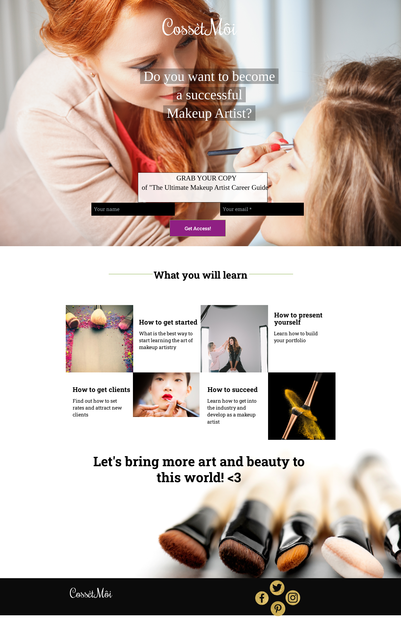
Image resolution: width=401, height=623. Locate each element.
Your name (106, 209)
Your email (235, 209)
